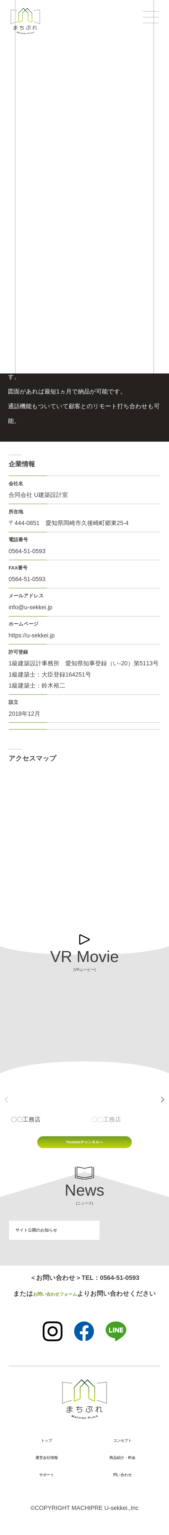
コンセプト (122, 1445)
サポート (46, 1479)
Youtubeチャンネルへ (84, 1144)
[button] (162, 1099)
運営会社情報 (46, 1462)
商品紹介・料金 (122, 1462)
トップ (46, 1445)
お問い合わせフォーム (55, 1298)
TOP (11, 70)
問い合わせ (122, 1479)
